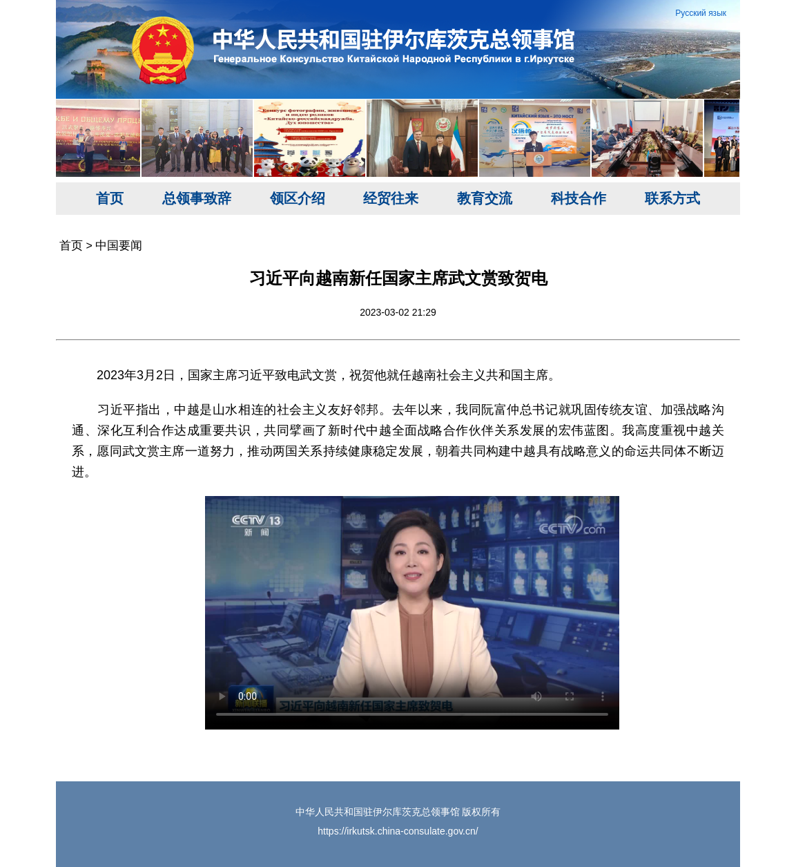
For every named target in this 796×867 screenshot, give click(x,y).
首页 (110, 198)
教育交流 (484, 198)
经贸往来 (390, 198)
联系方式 (672, 198)
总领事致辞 (196, 198)
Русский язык (700, 13)
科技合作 (578, 198)
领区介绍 (297, 198)
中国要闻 (118, 245)
